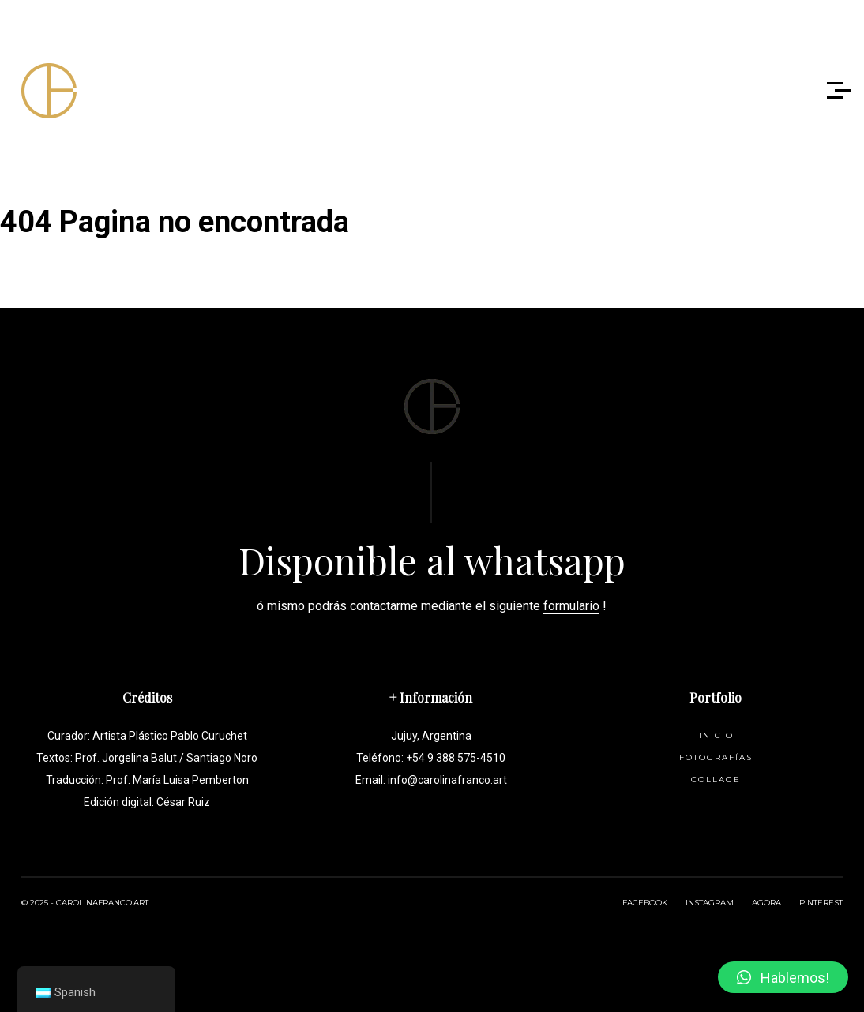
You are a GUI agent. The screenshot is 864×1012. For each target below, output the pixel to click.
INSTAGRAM (710, 903)
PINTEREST (821, 903)
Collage (716, 779)
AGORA (766, 903)
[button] (783, 977)
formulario (571, 605)
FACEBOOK (644, 903)
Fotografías (716, 757)
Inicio (716, 735)
